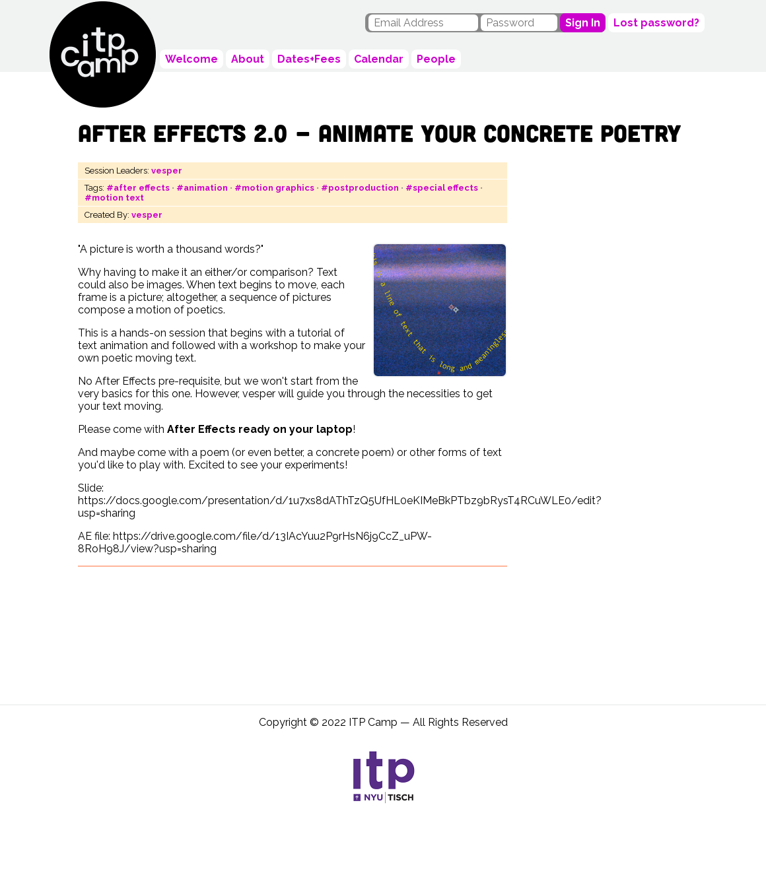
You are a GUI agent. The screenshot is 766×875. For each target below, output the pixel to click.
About (247, 59)
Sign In (582, 22)
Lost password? (656, 22)
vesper (166, 171)
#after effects (138, 188)
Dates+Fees (309, 59)
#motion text (114, 198)
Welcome (191, 59)
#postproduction (360, 188)
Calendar (378, 59)
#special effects (441, 188)
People (436, 59)
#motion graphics (274, 188)
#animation (202, 188)
